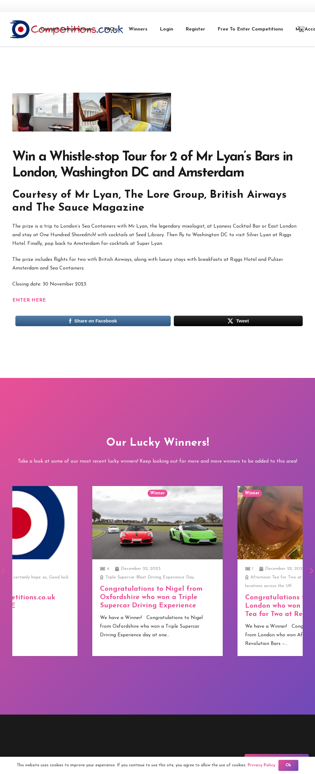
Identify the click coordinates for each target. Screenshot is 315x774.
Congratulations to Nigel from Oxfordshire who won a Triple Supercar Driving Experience (151, 597)
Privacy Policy (261, 765)
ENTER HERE (29, 300)
